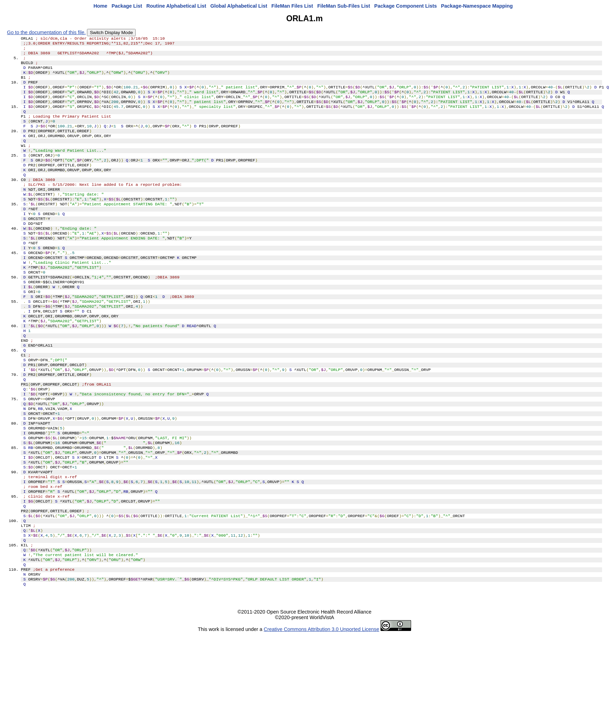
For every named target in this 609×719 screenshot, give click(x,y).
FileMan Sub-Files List (343, 6)
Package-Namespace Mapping (477, 6)
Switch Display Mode (111, 32)
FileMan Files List (292, 6)
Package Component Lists (405, 6)
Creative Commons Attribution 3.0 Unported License (321, 708)
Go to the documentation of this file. (46, 32)
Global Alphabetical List (238, 6)
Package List (127, 6)
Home (100, 6)
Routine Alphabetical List (176, 6)
